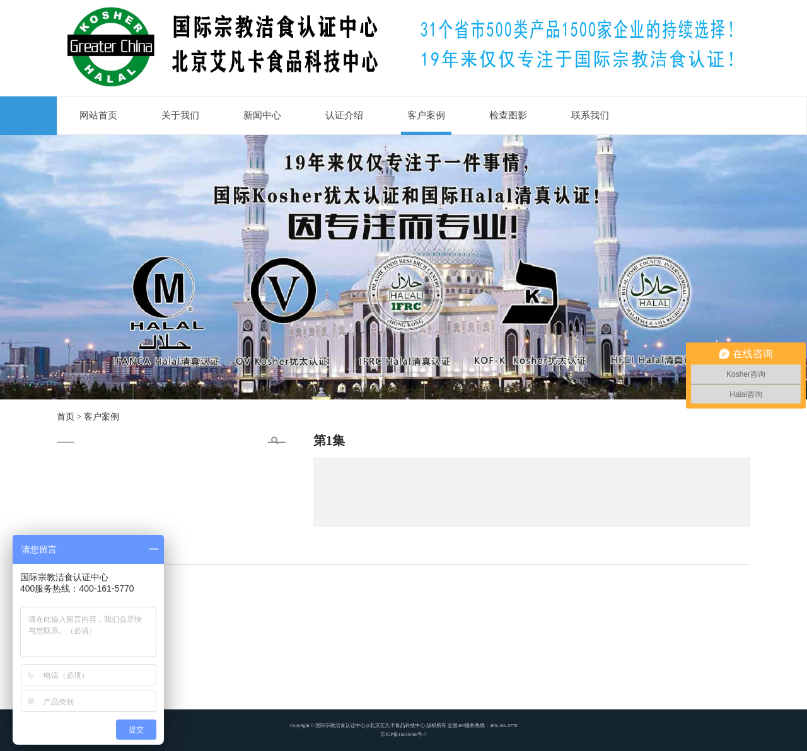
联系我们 (590, 115)
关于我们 (180, 115)
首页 (65, 416)
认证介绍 (344, 115)
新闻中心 (262, 115)
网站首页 (98, 115)
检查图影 (508, 115)
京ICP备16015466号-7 (403, 732)
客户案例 (426, 115)
